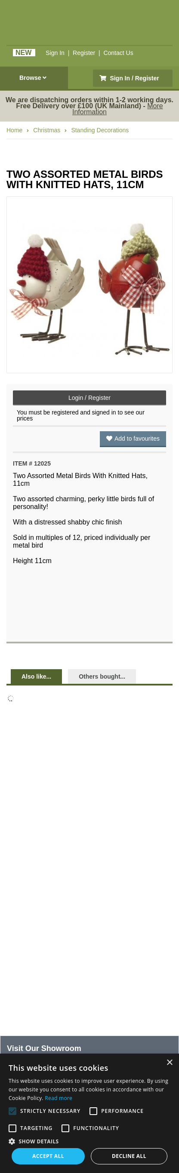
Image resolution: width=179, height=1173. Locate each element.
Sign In (55, 52)
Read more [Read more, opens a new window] (58, 1098)
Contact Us (118, 52)
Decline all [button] (129, 1156)
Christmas (46, 130)
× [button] (169, 1063)
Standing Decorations (100, 130)
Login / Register (89, 397)
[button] (89, 1141)
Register (84, 52)
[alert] (89, 1113)
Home (14, 130)
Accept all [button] (48, 1156)
